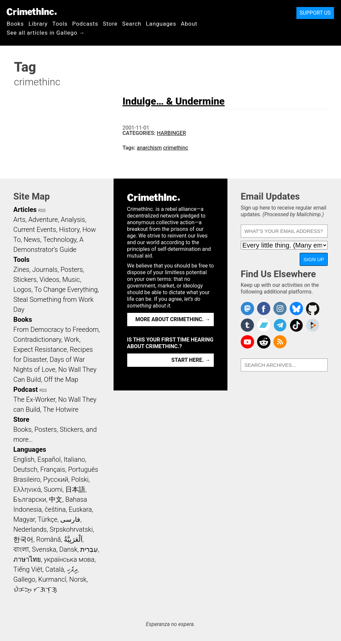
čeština (55, 509)
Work (71, 339)
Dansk (68, 549)
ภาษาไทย (27, 559)
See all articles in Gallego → (46, 32)
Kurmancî (52, 579)
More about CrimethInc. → (173, 319)
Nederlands (30, 529)
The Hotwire (60, 409)
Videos (50, 280)
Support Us (315, 13)
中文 (55, 499)
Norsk (78, 579)
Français (52, 469)
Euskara (80, 509)
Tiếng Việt (27, 569)
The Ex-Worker (34, 399)
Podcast (25, 389)
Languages (161, 23)
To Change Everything (66, 290)
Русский (55, 479)
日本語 (75, 489)
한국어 (23, 539)
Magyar (24, 519)
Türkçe (47, 519)
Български (29, 499)
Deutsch (25, 469)
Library (38, 23)
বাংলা (21, 549)
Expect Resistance (40, 349)
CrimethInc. (32, 12)
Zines (21, 270)
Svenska (44, 549)
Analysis (73, 220)
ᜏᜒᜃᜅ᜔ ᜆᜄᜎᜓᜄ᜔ (35, 589)
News (32, 240)
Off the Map (61, 379)
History (69, 230)
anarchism (149, 148)
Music (71, 280)
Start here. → (190, 360)
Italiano (74, 459)
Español (49, 459)
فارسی (70, 519)
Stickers (25, 280)
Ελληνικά (27, 489)
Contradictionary (37, 339)
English (24, 459)
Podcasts (85, 23)
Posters (72, 270)
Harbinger (171, 133)
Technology (59, 240)
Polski (80, 479)
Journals (45, 270)
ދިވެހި (72, 569)
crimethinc (175, 148)
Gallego (24, 579)
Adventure (43, 220)
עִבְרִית (89, 549)
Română (48, 539)
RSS (42, 210)
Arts (19, 220)
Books (15, 23)
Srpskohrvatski (71, 529)
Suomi (53, 489)
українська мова (69, 559)
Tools (60, 23)
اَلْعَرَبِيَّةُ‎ (73, 539)
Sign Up (313, 259)
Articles (25, 210)
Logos (22, 290)
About (189, 23)
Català (54, 569)
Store (110, 23)
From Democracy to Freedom (56, 329)
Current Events (34, 230)
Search (131, 23)
